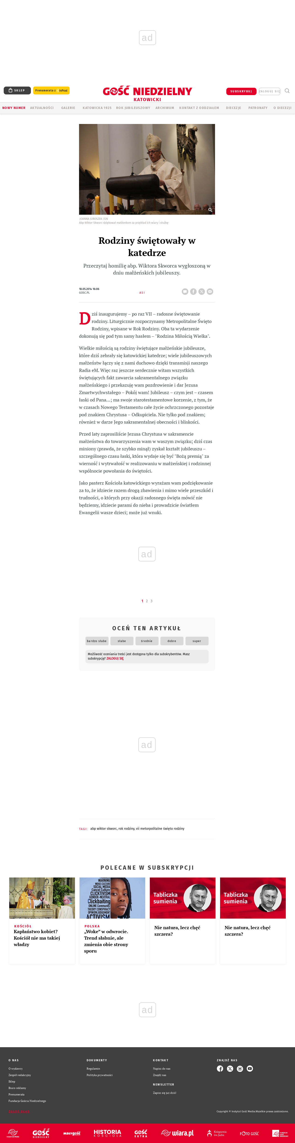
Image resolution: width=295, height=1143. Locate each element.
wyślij (211, 290)
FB (194, 290)
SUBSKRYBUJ (241, 91)
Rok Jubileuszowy (133, 108)
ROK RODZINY (126, 829)
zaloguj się (269, 91)
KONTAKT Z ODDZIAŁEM (199, 108)
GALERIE (68, 108)
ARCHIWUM (165, 108)
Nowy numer (14, 108)
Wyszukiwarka (287, 91)
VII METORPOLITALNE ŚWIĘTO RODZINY (160, 829)
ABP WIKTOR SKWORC (103, 829)
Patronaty (258, 108)
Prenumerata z (51, 90)
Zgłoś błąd (19, 1111)
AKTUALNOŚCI (42, 108)
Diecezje (233, 108)
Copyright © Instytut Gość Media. (236, 1111)
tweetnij (202, 290)
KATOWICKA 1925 (97, 108)
